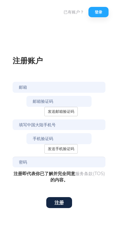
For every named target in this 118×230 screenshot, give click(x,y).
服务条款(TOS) (90, 173)
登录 (98, 12)
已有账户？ (74, 11)
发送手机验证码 (61, 148)
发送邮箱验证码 (61, 111)
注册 (59, 203)
